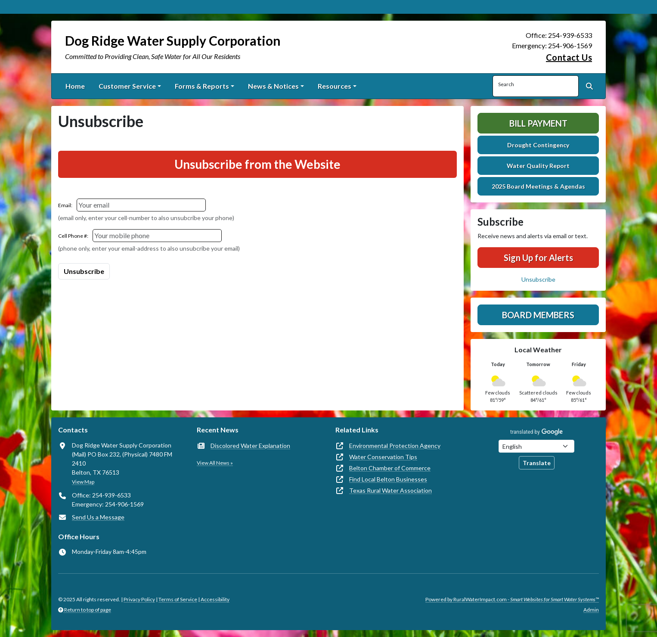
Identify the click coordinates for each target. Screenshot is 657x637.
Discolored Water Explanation (250, 445)
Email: (65, 205)
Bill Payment (538, 123)
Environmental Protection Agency (394, 445)
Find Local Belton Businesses (388, 479)
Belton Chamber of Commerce (390, 468)
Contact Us (569, 57)
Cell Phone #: (73, 236)
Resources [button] (334, 86)
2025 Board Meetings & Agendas (538, 186)
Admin (591, 609)
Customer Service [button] (127, 86)
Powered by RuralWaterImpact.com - (512, 599)
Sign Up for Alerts (538, 257)
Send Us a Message (98, 517)
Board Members (538, 315)
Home (75, 86)
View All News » (215, 463)
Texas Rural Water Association (390, 490)
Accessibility (215, 599)
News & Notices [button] (273, 86)
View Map (83, 482)
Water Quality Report (538, 165)
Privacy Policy (139, 599)
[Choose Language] (536, 446)
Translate (537, 462)
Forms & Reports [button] (202, 86)
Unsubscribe (538, 279)
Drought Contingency (538, 145)
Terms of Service (177, 599)
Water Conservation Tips (383, 456)
